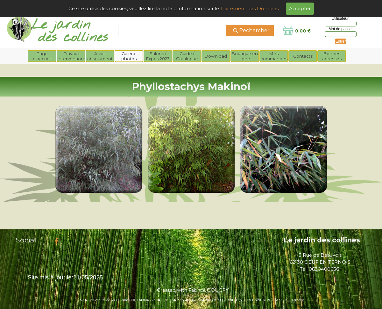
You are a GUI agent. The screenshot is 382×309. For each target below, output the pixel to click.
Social (26, 240)
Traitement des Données (249, 8)
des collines (73, 38)
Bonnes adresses (332, 56)
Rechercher (254, 30)
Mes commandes (273, 56)
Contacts (303, 56)
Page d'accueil (42, 56)
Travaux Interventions (71, 56)
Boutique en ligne (245, 56)
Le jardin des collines (322, 240)
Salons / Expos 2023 (158, 56)
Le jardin (61, 25)
